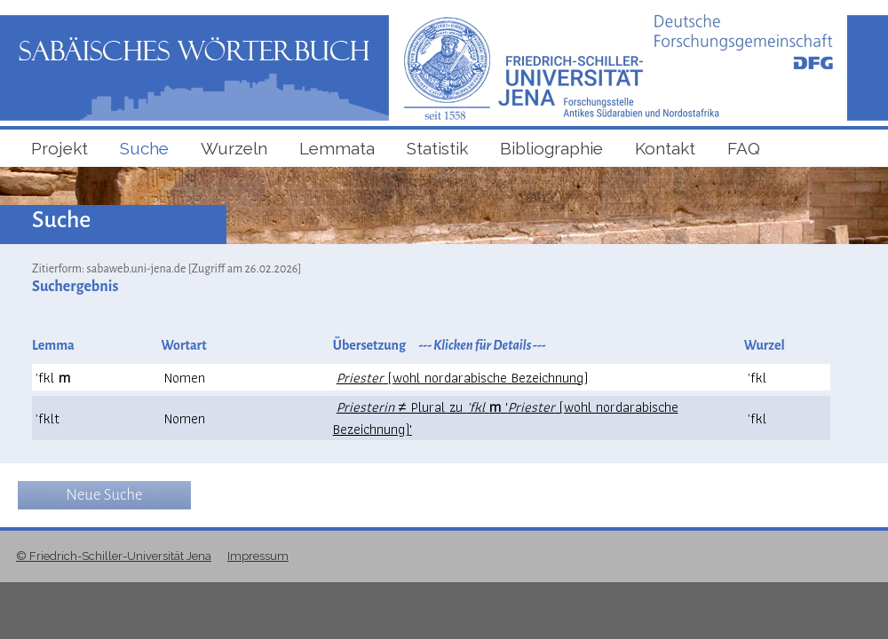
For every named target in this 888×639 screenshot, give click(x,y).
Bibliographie (551, 148)
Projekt (59, 148)
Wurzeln (234, 148)
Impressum (258, 556)
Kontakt (665, 148)
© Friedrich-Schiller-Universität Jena (113, 556)
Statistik (437, 148)
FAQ (743, 148)
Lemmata (337, 148)
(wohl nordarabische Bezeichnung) (462, 378)
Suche (144, 148)
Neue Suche (104, 494)
